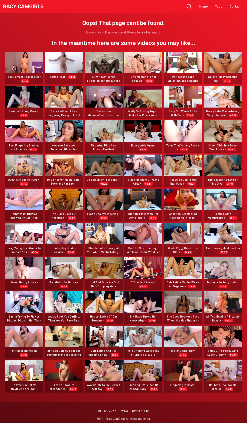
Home (203, 6)
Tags (218, 6)
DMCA (124, 411)
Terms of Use (140, 411)
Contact (235, 6)
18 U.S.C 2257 (107, 411)
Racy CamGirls (23, 7)
